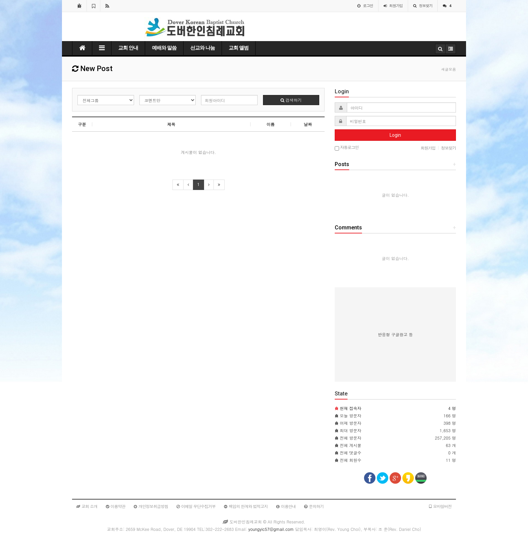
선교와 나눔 (202, 48)
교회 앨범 (239, 48)
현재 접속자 (350, 408)
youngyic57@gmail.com (271, 529)
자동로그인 (347, 148)
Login (395, 135)
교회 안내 (128, 48)
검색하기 (291, 100)
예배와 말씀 (164, 48)
